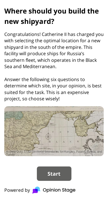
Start (54, 173)
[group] (54, 100)
